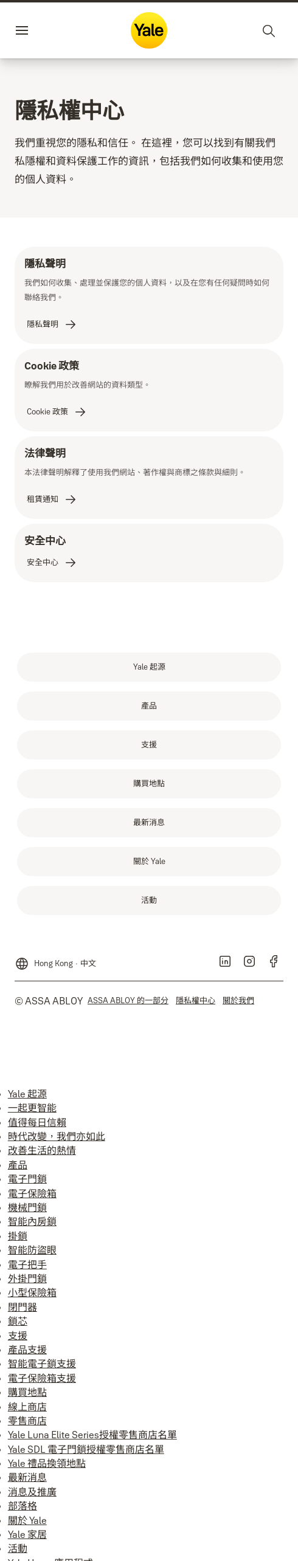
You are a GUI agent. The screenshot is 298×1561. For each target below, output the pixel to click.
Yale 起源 (27, 1094)
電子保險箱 (32, 1193)
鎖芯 (17, 1321)
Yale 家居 (27, 1534)
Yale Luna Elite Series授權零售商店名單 (92, 1435)
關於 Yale (27, 1520)
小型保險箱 (32, 1292)
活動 (17, 1548)
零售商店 (27, 1421)
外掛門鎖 (27, 1278)
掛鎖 (17, 1236)
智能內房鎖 (32, 1221)
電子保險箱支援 (42, 1378)
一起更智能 (32, 1108)
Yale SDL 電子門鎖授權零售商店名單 (86, 1449)
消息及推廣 (32, 1492)
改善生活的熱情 (42, 1150)
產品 (17, 1165)
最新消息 (27, 1477)
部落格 (22, 1506)
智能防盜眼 (32, 1250)
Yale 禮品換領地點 (47, 1463)
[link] (52, 324)
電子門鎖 (27, 1179)
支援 (17, 1335)
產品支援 (27, 1349)
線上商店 (27, 1407)
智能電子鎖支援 (42, 1363)
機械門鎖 (27, 1207)
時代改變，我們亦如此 (56, 1136)
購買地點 (27, 1392)
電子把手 (27, 1264)
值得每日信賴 (37, 1122)
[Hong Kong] (55, 959)
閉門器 (22, 1307)
